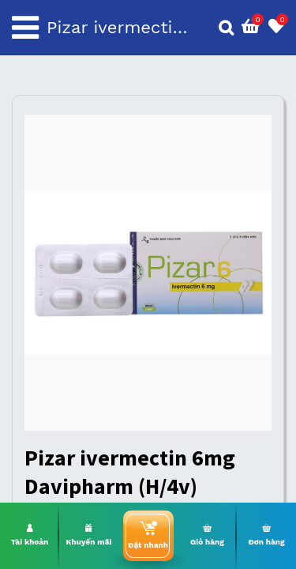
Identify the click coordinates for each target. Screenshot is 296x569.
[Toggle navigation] (25, 27)
